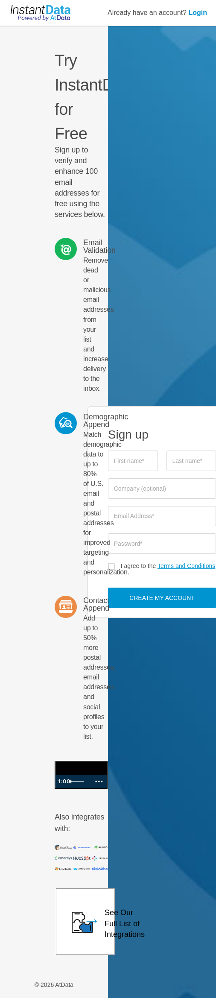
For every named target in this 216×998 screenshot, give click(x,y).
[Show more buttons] (99, 781)
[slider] (78, 781)
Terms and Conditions (186, 565)
